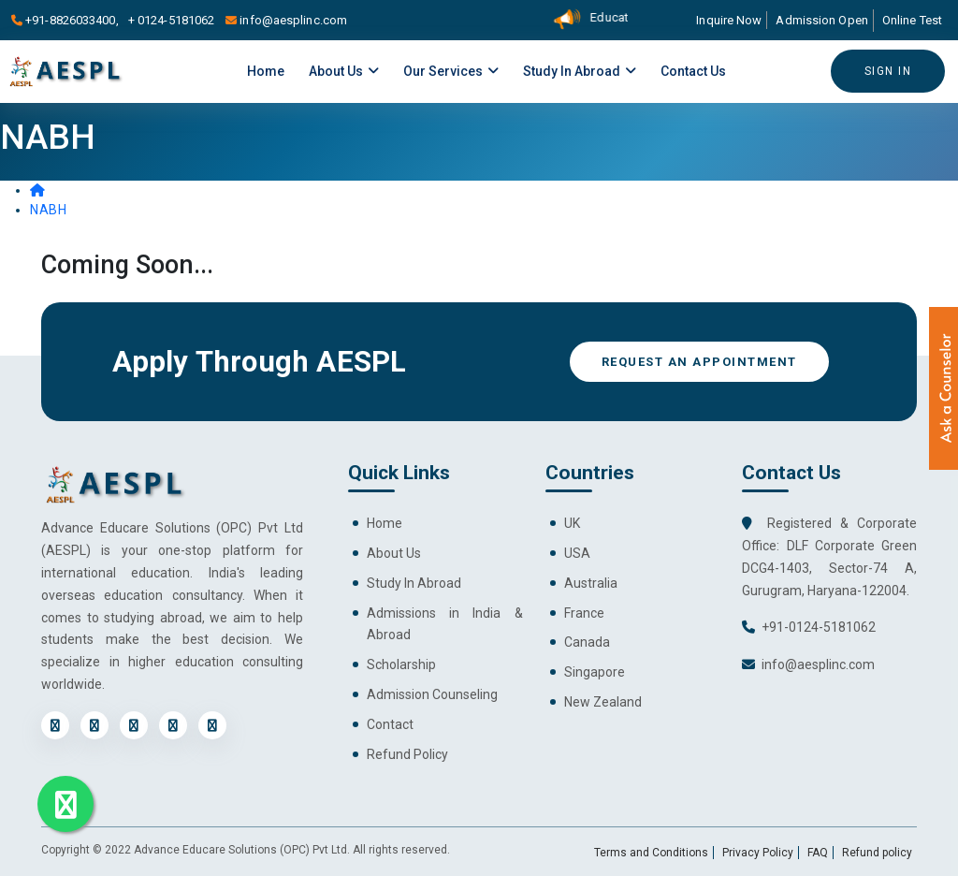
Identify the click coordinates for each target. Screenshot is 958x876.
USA (577, 553)
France (584, 613)
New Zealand (603, 701)
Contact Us (693, 71)
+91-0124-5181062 (819, 627)
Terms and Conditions (651, 852)
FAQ (817, 852)
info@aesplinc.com (286, 20)
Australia (590, 583)
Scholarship (401, 664)
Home (265, 71)
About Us (344, 71)
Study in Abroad (579, 71)
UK (572, 523)
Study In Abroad (414, 583)
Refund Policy (407, 754)
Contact (390, 724)
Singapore (594, 671)
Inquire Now (729, 20)
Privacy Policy (757, 852)
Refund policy (877, 852)
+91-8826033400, (67, 20)
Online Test (912, 20)
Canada (587, 642)
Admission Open (821, 20)
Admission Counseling (432, 694)
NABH (48, 209)
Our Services (451, 71)
